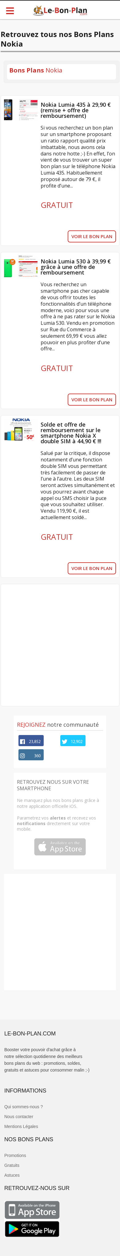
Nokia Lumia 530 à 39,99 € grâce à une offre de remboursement (76, 267)
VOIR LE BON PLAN (91, 236)
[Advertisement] (58, 645)
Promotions (15, 1155)
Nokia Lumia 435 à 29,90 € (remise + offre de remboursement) (76, 110)
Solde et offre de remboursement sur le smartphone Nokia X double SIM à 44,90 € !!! (71, 433)
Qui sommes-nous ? (23, 1106)
